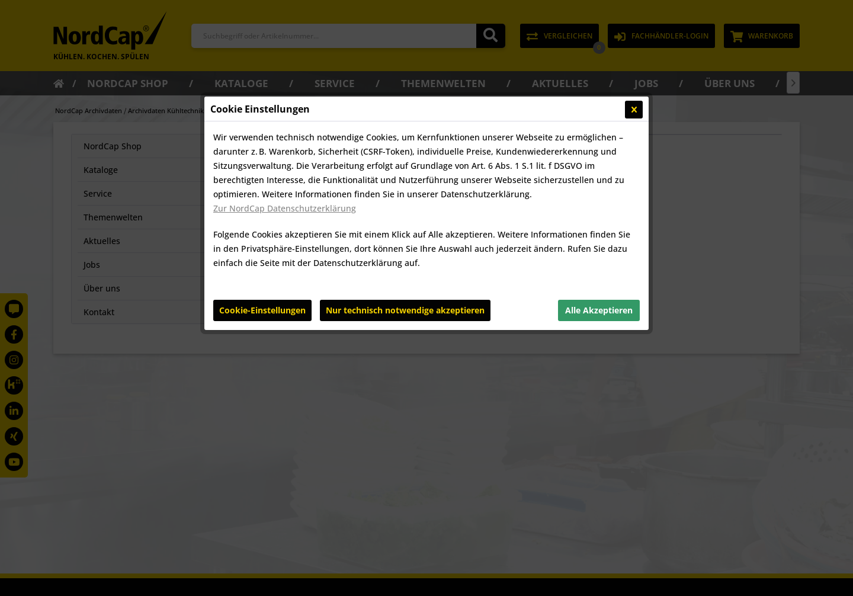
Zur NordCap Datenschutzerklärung (284, 208)
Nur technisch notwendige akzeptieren (405, 310)
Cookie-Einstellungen (262, 310)
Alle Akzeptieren (599, 310)
